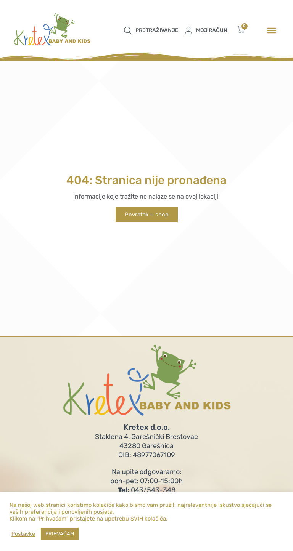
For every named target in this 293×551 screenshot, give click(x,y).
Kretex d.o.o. (147, 427)
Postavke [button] (23, 533)
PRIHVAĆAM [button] (59, 534)
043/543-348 (146, 490)
